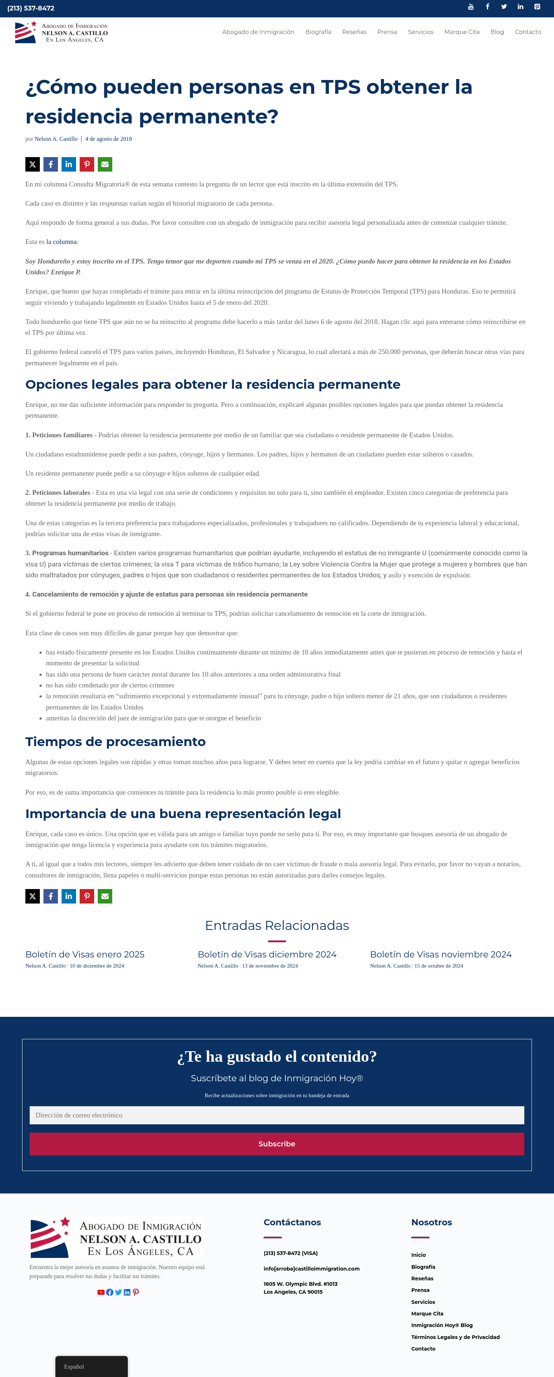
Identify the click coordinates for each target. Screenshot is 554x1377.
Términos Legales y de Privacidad (455, 1337)
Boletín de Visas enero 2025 (84, 954)
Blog (497, 32)
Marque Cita (462, 32)
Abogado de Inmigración (258, 32)
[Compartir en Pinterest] (87, 164)
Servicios (420, 32)
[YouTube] (471, 7)
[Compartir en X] (32, 164)
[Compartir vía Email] (105, 164)
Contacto (528, 32)
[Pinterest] (537, 7)
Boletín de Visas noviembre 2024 (441, 954)
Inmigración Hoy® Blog (442, 1325)
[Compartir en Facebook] (50, 164)
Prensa (387, 32)
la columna (61, 241)
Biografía (319, 32)
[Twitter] (504, 7)
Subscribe (277, 1144)
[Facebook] (488, 7)
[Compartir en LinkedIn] (69, 164)
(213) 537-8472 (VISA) (291, 1253)
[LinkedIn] (521, 7)
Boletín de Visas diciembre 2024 (267, 954)
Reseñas (354, 32)
